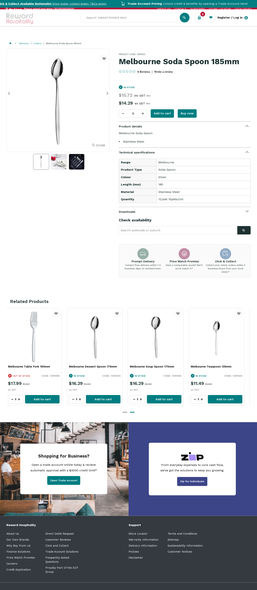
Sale (128, 36)
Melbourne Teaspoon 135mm (214, 366)
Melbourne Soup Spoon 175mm (155, 366)
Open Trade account (63, 480)
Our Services (40, 36)
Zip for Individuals (192, 481)
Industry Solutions (71, 36)
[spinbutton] (133, 113)
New (142, 36)
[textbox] (160, 23)
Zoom (100, 145)
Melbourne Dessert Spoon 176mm (96, 366)
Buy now (187, 113)
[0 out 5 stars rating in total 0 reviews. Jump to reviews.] (134, 71)
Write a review (163, 71)
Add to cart (162, 113)
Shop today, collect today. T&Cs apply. (63, 3)
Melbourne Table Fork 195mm (32, 366)
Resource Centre (106, 36)
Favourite (104, 61)
